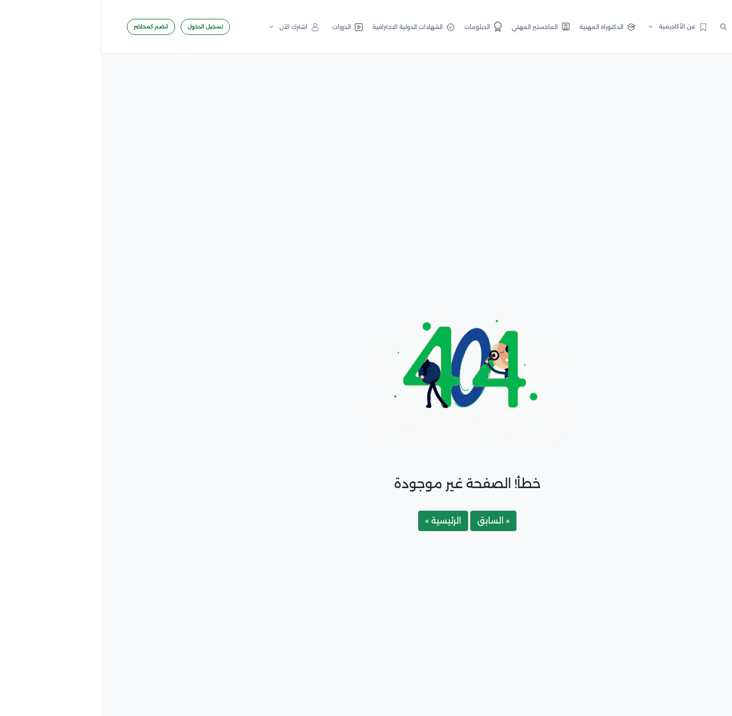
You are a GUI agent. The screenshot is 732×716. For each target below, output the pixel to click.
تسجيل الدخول (104, 26)
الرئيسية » (342, 520)
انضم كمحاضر (50, 26)
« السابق (392, 520)
